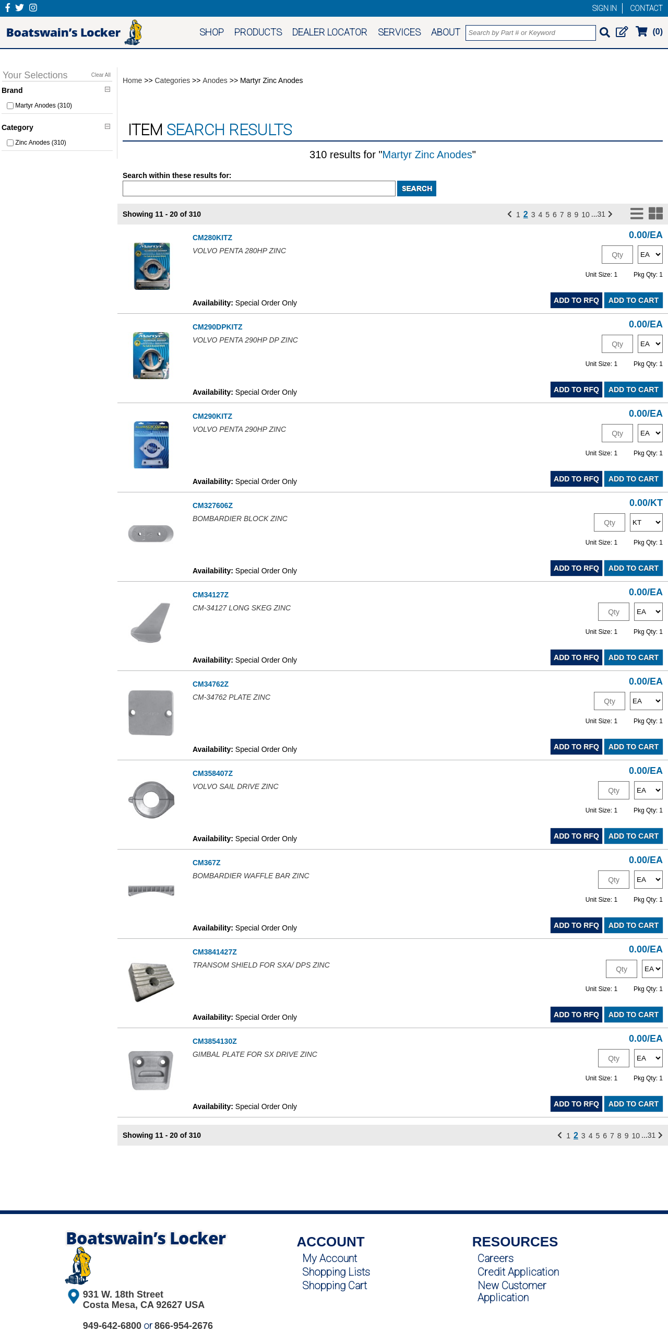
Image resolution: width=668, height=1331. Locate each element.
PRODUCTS (258, 32)
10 (585, 214)
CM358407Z (213, 773)
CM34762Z (211, 684)
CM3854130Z (215, 1041)
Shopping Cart (334, 1285)
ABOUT (445, 32)
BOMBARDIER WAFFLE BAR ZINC (251, 875)
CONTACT (646, 8)
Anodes (214, 80)
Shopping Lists (336, 1272)
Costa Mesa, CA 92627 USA (144, 1305)
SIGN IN (604, 8)
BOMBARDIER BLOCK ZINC (240, 518)
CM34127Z (211, 595)
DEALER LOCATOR (329, 32)
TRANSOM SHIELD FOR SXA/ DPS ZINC (261, 965)
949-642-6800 (112, 1326)
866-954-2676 (183, 1326)
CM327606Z (213, 505)
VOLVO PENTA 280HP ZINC (239, 250)
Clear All (101, 75)
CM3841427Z (215, 952)
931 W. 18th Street (123, 1294)
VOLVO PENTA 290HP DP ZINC (245, 340)
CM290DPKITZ (218, 327)
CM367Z (207, 862)
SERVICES (399, 32)
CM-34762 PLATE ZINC (231, 697)
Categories (172, 80)
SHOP (211, 32)
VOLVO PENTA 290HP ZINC (239, 429)
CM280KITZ (212, 237)
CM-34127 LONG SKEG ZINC (242, 608)
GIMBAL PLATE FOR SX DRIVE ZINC (255, 1054)
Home (132, 80)
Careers (496, 1258)
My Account (329, 1258)
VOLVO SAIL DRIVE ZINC (236, 786)
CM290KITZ (212, 416)
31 (602, 214)
